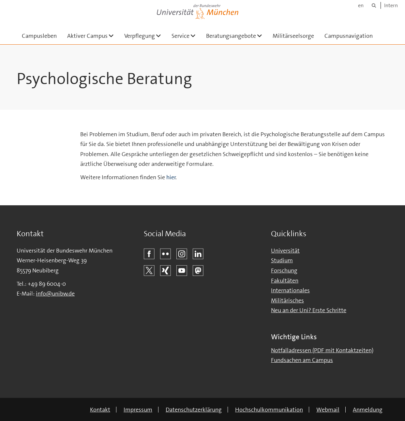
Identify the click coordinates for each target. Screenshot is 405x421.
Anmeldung (367, 410)
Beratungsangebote (236, 36)
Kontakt (100, 410)
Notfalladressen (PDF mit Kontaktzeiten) (322, 350)
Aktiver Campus (93, 36)
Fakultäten (284, 280)
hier (171, 177)
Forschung (284, 270)
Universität (285, 250)
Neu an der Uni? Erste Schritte (308, 310)
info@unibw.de (55, 294)
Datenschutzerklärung (194, 410)
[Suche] (373, 5)
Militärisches (287, 300)
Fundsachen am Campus (302, 360)
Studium (282, 260)
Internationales (290, 290)
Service (186, 36)
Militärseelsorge (293, 36)
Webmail (327, 410)
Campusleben (39, 36)
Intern (391, 5)
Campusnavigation (348, 36)
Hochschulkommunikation (269, 410)
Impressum (138, 410)
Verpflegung (145, 36)
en (361, 5)
